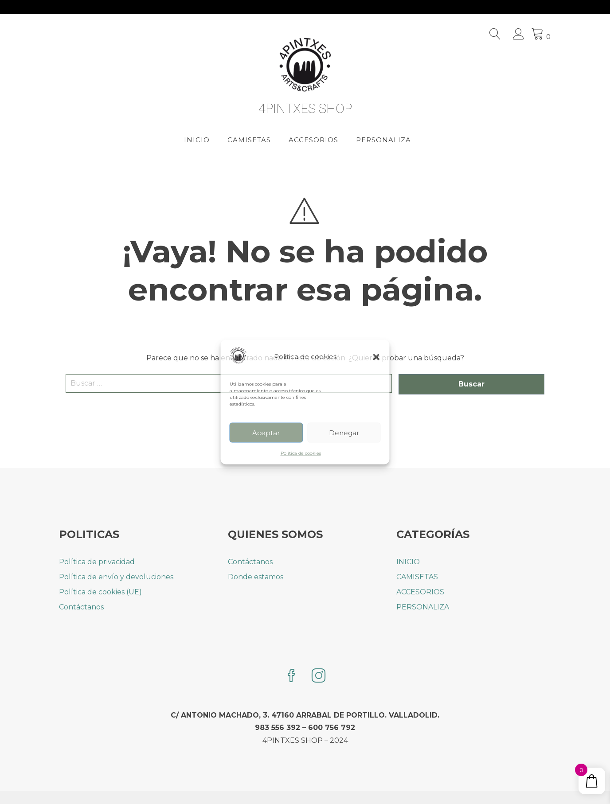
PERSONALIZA (383, 140)
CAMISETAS (249, 140)
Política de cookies (301, 453)
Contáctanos (81, 607)
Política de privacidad (97, 562)
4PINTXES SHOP (305, 108)
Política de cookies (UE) (100, 592)
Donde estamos (255, 577)
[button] (376, 356)
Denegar (344, 432)
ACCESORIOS (313, 140)
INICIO (197, 140)
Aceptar (266, 432)
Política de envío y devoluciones (116, 577)
